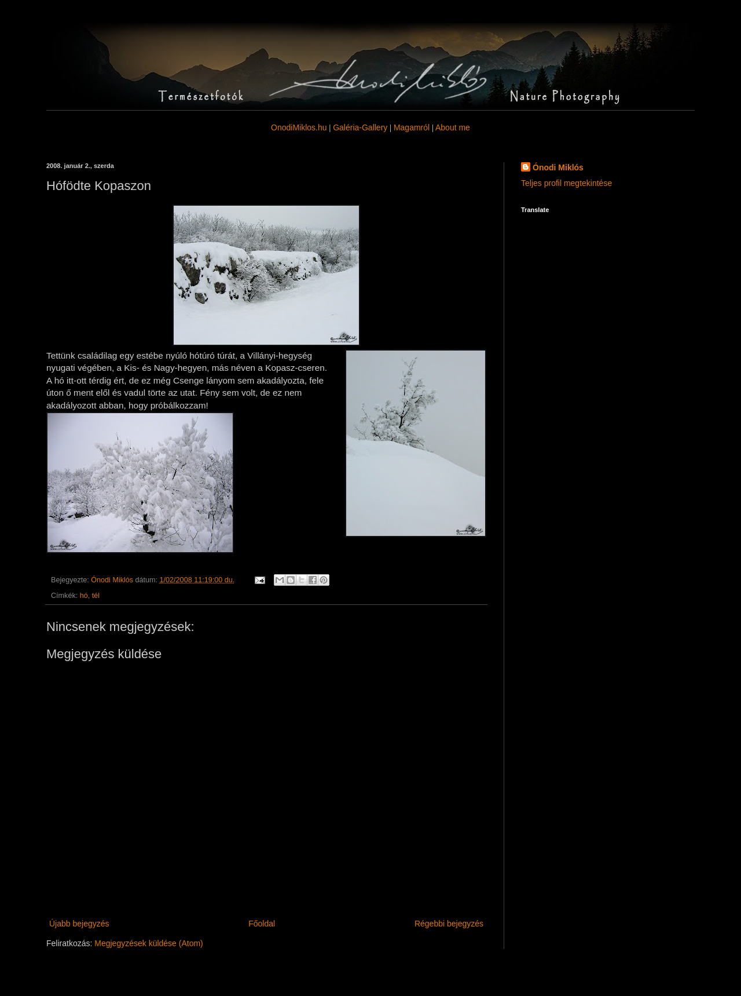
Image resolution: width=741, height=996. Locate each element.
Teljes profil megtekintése (566, 183)
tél (96, 596)
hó (84, 596)
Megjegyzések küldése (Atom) (148, 943)
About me (452, 127)
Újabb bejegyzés (79, 923)
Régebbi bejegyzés (448, 923)
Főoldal (261, 923)
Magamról (412, 127)
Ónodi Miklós (558, 167)
